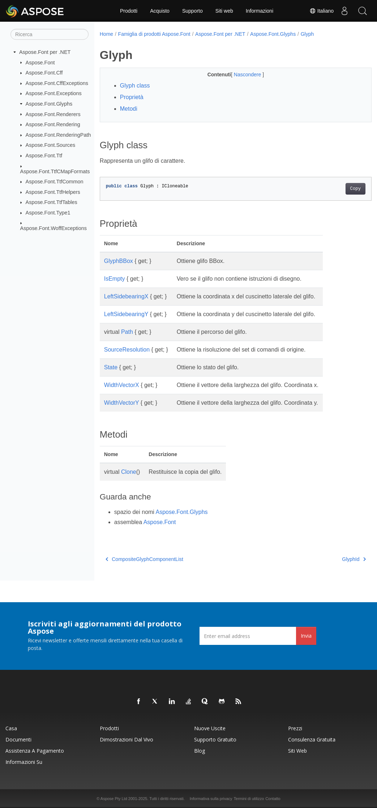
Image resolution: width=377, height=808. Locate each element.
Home (106, 34)
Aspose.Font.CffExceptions (57, 83)
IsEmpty (114, 279)
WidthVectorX (121, 385)
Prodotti (128, 11)
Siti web (224, 11)
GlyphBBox (118, 261)
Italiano (321, 11)
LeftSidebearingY (126, 314)
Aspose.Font (40, 62)
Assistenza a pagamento (34, 750)
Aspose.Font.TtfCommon (54, 181)
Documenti (18, 739)
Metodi (128, 109)
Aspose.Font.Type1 (48, 213)
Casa (11, 728)
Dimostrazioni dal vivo (126, 739)
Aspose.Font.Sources (51, 145)
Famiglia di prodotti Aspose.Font (154, 34)
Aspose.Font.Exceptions (54, 93)
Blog (199, 750)
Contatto (272, 798)
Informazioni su (23, 761)
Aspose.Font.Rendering (53, 124)
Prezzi (295, 728)
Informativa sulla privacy (211, 798)
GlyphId (335, 559)
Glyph (307, 34)
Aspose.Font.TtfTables (51, 202)
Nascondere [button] (238, 74)
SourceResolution (127, 349)
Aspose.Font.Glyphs (49, 104)
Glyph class (135, 85)
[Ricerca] (49, 34)
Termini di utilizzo (249, 798)
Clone (128, 472)
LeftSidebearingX (126, 296)
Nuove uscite (210, 728)
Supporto (192, 11)
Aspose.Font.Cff (44, 73)
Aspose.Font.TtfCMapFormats (55, 171)
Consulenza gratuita (311, 739)
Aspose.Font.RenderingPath (58, 135)
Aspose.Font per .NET (44, 52)
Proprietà (131, 97)
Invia (306, 635)
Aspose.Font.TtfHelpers (53, 192)
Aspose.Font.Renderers (53, 114)
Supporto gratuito (215, 739)
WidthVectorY (121, 403)
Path (127, 332)
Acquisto (160, 11)
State (110, 367)
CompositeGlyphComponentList (144, 559)
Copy (336, 188)
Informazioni (259, 11)
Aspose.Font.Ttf (44, 155)
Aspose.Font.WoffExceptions (53, 228)
